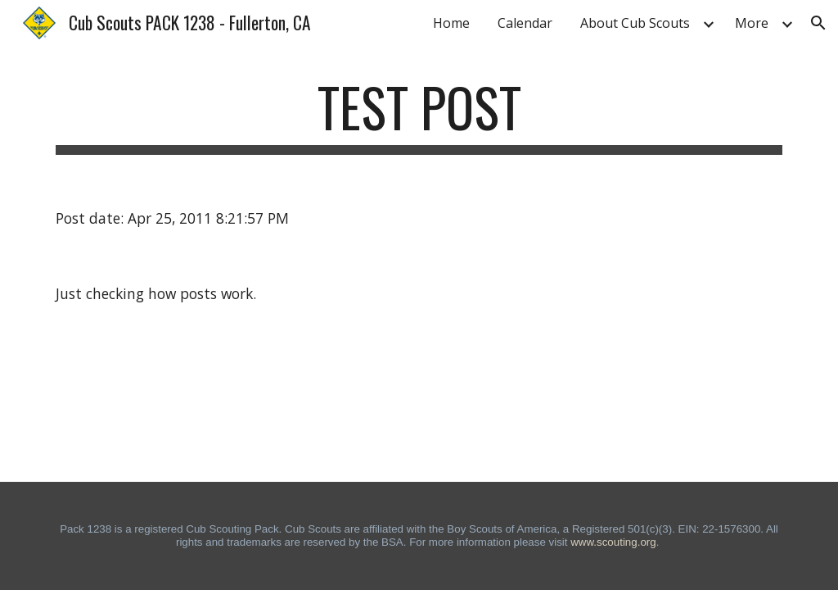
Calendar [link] (525, 23)
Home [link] (451, 23)
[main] (419, 115)
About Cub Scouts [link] (635, 23)
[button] (818, 23)
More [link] (751, 23)
